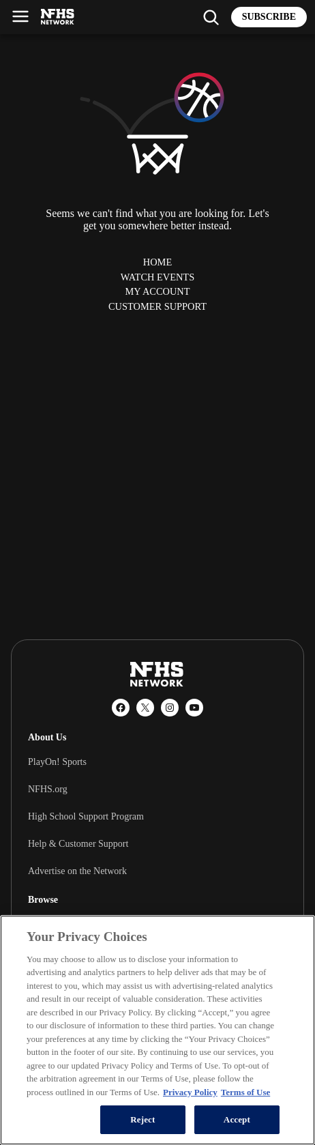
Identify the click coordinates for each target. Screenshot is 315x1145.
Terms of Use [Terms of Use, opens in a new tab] (245, 1092)
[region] (157, 1030)
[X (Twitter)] (145, 707)
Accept (237, 1119)
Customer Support (157, 306)
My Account (157, 291)
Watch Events (157, 277)
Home (157, 262)
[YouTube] (194, 707)
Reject (142, 1119)
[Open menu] (20, 16)
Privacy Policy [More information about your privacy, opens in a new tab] (190, 1092)
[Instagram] (170, 707)
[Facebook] (121, 707)
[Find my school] (210, 17)
